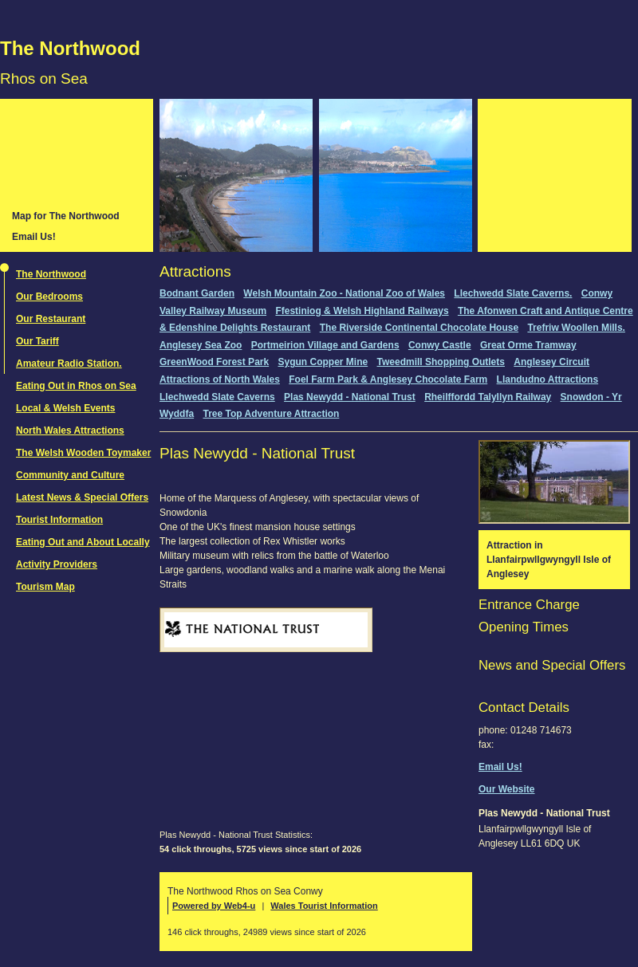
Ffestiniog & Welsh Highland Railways (361, 310)
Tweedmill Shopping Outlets (441, 362)
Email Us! (34, 236)
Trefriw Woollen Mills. (575, 327)
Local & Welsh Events (65, 408)
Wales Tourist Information (323, 905)
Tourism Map (45, 586)
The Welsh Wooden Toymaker (83, 452)
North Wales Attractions (70, 430)
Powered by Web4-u (213, 905)
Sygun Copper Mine (323, 362)
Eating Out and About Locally (83, 542)
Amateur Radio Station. (69, 363)
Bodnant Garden (197, 293)
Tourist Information (59, 519)
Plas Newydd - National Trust (349, 397)
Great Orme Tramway (528, 345)
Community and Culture (70, 475)
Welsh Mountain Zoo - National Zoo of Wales (344, 293)
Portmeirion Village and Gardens (325, 345)
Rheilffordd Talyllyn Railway (487, 397)
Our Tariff (37, 341)
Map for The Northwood (66, 216)
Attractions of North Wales (220, 379)
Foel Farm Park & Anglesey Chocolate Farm (388, 379)
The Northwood (70, 48)
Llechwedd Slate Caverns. (513, 293)
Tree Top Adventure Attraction (271, 413)
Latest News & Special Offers (82, 497)
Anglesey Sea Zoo (201, 345)
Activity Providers (56, 564)
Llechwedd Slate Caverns (217, 397)
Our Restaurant (50, 318)
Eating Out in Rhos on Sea (76, 385)
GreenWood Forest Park (214, 362)
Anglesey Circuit (551, 362)
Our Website (506, 789)
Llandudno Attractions (548, 379)
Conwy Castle (439, 345)
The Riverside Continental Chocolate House (419, 327)
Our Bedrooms (49, 296)
